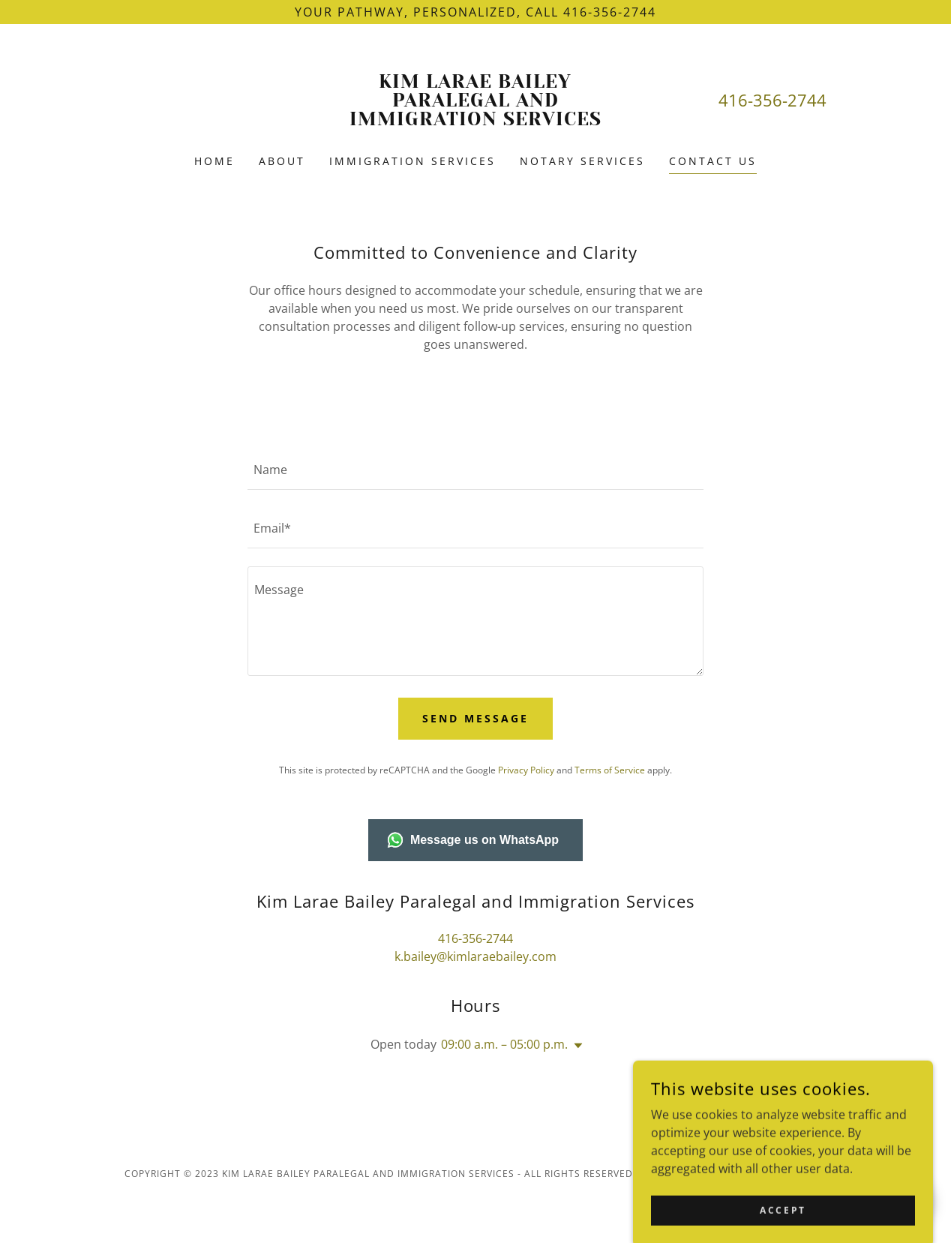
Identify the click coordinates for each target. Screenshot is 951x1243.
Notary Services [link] (582, 161)
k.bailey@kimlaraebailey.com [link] (475, 956)
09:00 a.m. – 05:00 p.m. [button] (504, 1044)
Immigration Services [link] (412, 161)
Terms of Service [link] (609, 770)
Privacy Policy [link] (526, 770)
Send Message (475, 718)
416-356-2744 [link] (772, 100)
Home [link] (214, 161)
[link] (475, 121)
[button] (575, 1046)
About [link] (282, 161)
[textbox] (476, 469)
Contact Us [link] (713, 161)
